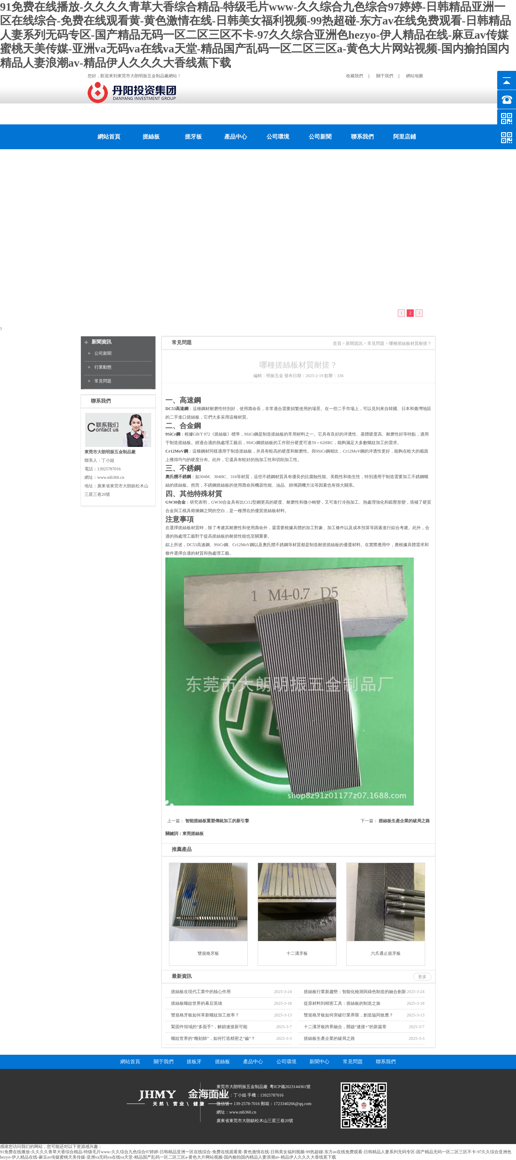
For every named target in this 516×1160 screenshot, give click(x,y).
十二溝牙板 (297, 953)
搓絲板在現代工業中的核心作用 (201, 991)
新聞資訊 (101, 341)
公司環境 (278, 137)
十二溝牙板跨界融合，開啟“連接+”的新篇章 (345, 1026)
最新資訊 (182, 976)
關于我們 (384, 75)
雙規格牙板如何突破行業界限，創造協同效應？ (348, 1015)
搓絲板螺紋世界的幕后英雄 (196, 1003)
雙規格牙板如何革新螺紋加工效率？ (205, 1015)
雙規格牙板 (208, 953)
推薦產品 (182, 849)
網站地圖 (414, 75)
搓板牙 (194, 1061)
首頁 (337, 343)
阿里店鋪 (404, 137)
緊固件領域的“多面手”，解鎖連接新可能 (209, 1026)
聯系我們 (362, 137)
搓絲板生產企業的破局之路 (404, 820)
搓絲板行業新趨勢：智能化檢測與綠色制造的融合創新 (355, 991)
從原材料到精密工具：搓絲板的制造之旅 (342, 1003)
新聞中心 (319, 1061)
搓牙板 (193, 137)
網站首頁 (109, 137)
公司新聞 (320, 137)
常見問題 (102, 381)
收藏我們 (354, 75)
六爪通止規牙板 (386, 953)
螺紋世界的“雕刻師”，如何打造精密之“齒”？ (213, 1038)
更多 (422, 976)
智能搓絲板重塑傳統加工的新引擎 (217, 820)
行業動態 (102, 367)
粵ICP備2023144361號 (290, 1086)
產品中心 (235, 137)
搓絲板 (151, 137)
